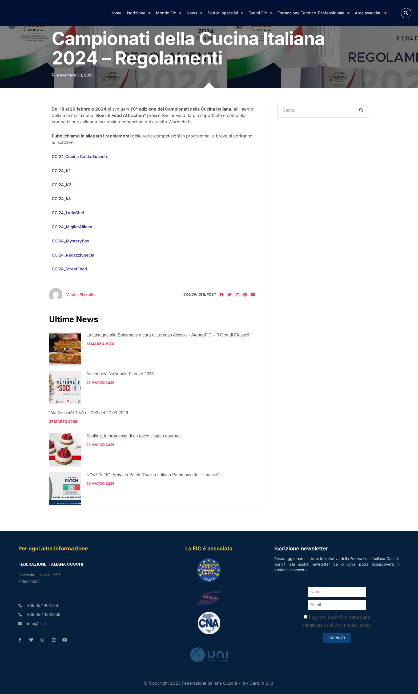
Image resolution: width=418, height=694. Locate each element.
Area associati (371, 13)
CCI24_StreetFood (69, 268)
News (194, 13)
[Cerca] (361, 110)
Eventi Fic (260, 13)
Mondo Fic (168, 13)
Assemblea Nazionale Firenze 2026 (120, 374)
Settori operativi (225, 13)
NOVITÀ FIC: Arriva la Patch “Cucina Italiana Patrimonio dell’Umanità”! (153, 475)
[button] (406, 13)
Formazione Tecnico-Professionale (313, 13)
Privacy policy (358, 625)
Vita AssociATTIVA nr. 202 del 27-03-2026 (88, 413)
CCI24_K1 (61, 170)
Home (116, 12)
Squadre (99, 156)
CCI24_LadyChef (68, 212)
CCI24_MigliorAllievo (72, 226)
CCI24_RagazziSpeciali (74, 255)
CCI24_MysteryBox (70, 240)
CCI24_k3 (61, 198)
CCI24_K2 (61, 184)
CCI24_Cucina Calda (71, 156)
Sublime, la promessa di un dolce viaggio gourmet (133, 436)
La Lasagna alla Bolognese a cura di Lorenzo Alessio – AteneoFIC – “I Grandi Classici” (168, 335)
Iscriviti (336, 638)
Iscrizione (139, 13)
